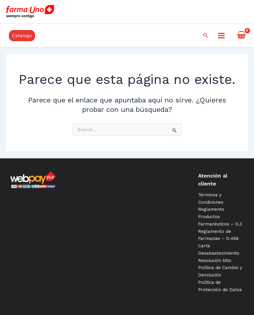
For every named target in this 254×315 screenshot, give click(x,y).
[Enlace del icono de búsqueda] (205, 35)
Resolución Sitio (214, 260)
